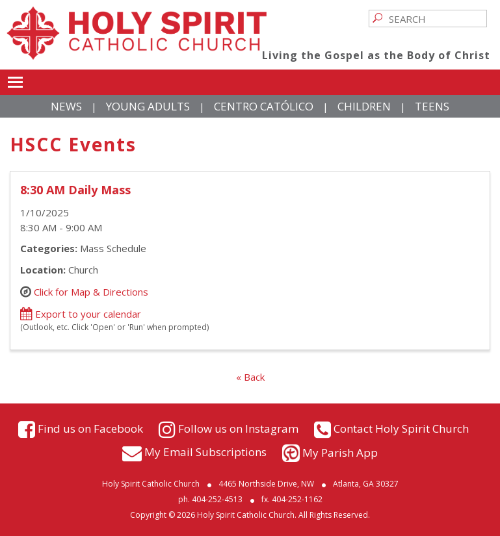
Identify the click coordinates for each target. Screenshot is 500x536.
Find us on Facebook (90, 428)
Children (364, 106)
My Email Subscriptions (205, 451)
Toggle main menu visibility (15, 79)
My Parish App (340, 452)
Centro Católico (263, 106)
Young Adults (148, 106)
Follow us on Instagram (238, 428)
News (66, 106)
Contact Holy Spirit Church (401, 428)
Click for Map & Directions (91, 291)
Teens (432, 106)
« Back (250, 376)
